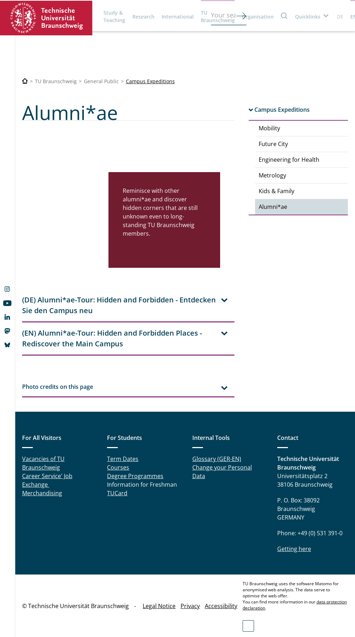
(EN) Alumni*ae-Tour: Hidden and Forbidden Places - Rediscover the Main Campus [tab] (112, 338)
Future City (273, 144)
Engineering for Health (289, 160)
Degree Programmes (135, 476)
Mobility (269, 128)
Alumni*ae (273, 207)
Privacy (190, 606)
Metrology (272, 175)
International (178, 16)
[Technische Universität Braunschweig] (25, 81)
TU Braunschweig (218, 16)
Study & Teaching (114, 16)
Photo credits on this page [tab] (57, 387)
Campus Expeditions (150, 81)
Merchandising (42, 493)
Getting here (294, 549)
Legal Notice (159, 606)
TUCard (117, 493)
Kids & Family (276, 191)
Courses (118, 467)
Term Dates (122, 459)
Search (284, 15)
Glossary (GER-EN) (216, 459)
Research (143, 16)
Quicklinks (307, 16)
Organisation (258, 16)
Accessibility (221, 606)
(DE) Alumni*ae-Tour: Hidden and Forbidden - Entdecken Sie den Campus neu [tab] (119, 305)
